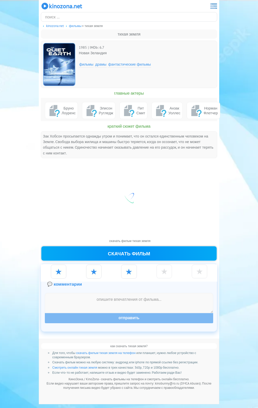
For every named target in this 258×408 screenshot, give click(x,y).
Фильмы (86, 64)
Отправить (129, 322)
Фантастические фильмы (129, 64)
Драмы (101, 64)
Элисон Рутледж (98, 110)
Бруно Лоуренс (61, 110)
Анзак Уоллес (167, 110)
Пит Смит (133, 110)
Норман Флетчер (203, 110)
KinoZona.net (61, 6)
